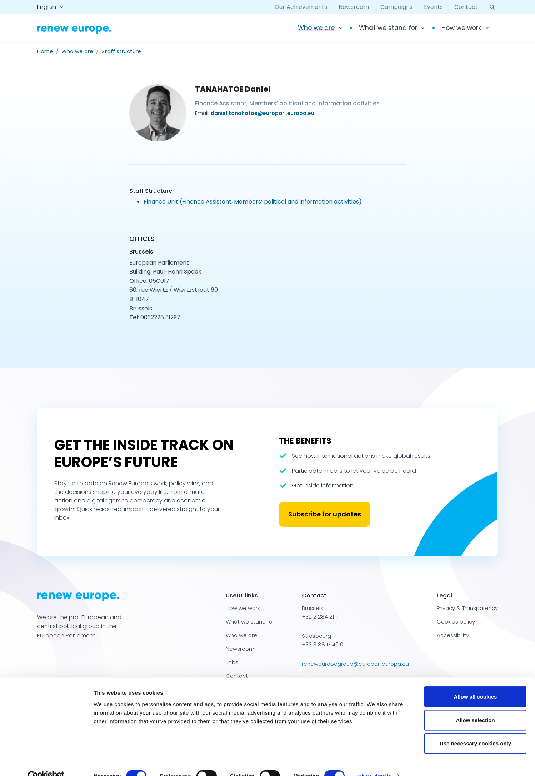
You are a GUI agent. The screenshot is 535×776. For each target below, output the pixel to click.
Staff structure (121, 51)
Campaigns (396, 7)
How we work (461, 28)
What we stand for (388, 28)
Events (433, 7)
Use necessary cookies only (475, 729)
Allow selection (475, 706)
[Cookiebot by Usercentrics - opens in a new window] (46, 762)
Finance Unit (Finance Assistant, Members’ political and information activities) (253, 201)
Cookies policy (456, 621)
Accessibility (453, 635)
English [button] (46, 7)
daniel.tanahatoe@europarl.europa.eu (262, 113)
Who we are (77, 51)
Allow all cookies (475, 682)
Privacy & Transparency (467, 608)
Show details (374, 762)
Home (45, 51)
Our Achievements (301, 7)
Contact (466, 7)
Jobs (232, 662)
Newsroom (354, 7)
